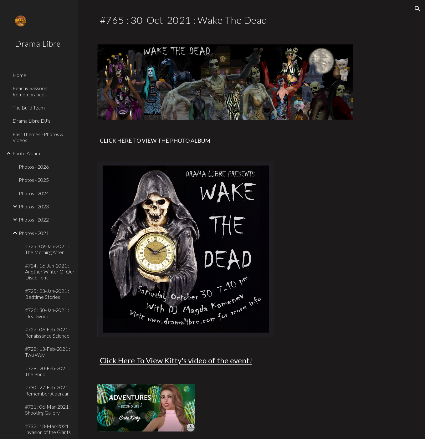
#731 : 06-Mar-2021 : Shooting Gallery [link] (48, 410)
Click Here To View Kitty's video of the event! (176, 360)
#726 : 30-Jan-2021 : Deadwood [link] (47, 313)
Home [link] (19, 75)
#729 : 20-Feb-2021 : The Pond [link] (47, 371)
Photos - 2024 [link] (34, 193)
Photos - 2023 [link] (34, 206)
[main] (251, 18)
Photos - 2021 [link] (34, 233)
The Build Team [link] (29, 107)
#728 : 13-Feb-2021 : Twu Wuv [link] (47, 352)
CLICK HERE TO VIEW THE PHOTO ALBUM (155, 140)
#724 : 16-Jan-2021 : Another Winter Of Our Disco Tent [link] (49, 272)
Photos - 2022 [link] (34, 219)
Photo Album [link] (26, 153)
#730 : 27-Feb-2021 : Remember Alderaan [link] (47, 390)
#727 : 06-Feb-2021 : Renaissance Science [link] (47, 332)
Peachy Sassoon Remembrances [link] (30, 91)
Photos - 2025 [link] (34, 180)
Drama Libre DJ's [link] (31, 121)
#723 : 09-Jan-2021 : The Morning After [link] (47, 249)
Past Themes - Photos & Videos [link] (38, 137)
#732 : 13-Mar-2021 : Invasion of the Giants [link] (48, 429)
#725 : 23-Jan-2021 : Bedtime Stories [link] (47, 294)
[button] (417, 8)
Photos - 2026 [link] (34, 167)
